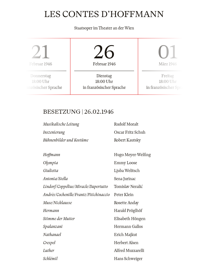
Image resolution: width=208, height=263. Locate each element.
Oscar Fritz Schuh (129, 132)
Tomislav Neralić (128, 186)
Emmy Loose (125, 163)
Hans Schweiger (128, 259)
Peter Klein (124, 195)
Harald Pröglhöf (128, 210)
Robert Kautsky (127, 140)
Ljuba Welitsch (127, 170)
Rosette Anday (126, 203)
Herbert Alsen (126, 243)
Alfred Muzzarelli (129, 250)
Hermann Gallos (128, 226)
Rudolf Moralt (126, 124)
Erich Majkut (125, 234)
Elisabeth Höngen (129, 219)
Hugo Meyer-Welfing (132, 155)
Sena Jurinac (125, 179)
